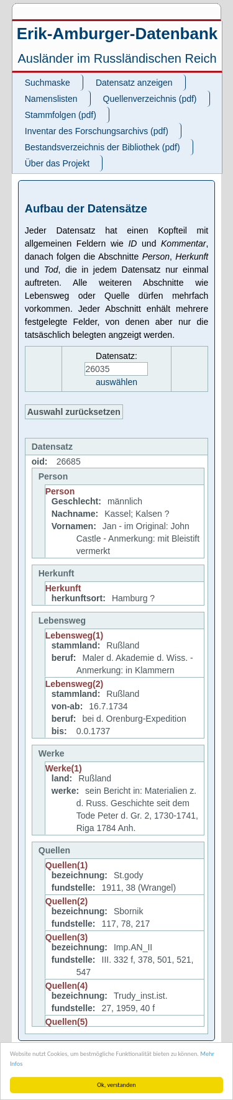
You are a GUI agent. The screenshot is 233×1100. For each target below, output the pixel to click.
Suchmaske (47, 83)
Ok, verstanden (116, 1085)
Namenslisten (51, 99)
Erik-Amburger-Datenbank (117, 33)
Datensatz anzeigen (134, 83)
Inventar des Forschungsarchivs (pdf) (96, 131)
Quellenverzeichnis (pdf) (150, 99)
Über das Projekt (57, 163)
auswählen (116, 382)
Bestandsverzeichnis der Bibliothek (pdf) (102, 147)
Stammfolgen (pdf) (60, 115)
